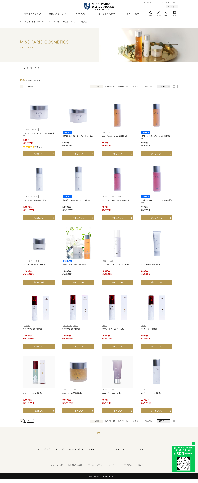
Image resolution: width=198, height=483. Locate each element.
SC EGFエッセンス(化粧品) (33, 329)
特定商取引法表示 (75, 465)
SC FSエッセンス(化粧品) (32, 393)
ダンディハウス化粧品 (71, 449)
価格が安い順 (110, 87)
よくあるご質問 (169, 2)
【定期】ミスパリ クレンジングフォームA (77, 136)
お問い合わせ (142, 465)
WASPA (91, 449)
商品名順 (148, 87)
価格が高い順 (123, 87)
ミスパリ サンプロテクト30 (150, 265)
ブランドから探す (107, 14)
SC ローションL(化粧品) (149, 329)
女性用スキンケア (32, 14)
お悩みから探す (131, 14)
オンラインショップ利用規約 (120, 465)
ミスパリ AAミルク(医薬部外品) (34, 200)
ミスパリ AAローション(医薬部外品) (114, 136)
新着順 (135, 87)
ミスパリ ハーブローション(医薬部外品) (116, 200)
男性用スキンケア (57, 14)
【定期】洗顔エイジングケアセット (75, 265)
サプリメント (82, 14)
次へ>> (30, 86)
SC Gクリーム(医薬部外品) (72, 393)
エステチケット (145, 449)
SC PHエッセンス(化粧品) (71, 329)
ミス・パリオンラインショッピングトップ (36, 22)
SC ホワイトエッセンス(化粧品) (113, 329)
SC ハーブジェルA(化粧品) (111, 393)
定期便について (152, 2)
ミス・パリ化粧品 (43, 449)
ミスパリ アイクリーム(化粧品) (34, 265)
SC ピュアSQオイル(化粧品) (151, 393)
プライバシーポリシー (95, 465)
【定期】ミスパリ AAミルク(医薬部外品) (77, 200)
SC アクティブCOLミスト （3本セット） (116, 265)
